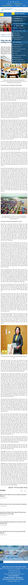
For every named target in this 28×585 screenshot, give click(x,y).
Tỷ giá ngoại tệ (16, 51)
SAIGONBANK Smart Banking (19, 16)
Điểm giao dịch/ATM (17, 44)
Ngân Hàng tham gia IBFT (18, 61)
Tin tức (9, 34)
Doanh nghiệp (19, 25)
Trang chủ (3, 34)
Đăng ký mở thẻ (16, 57)
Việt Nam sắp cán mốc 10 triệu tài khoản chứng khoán (13, 504)
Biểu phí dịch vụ (16, 46)
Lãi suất (14, 53)
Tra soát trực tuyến (18, 3)
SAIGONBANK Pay (17, 18)
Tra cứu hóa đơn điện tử (7, 5)
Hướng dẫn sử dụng (17, 20)
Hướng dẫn (21, 28)
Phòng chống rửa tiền (18, 59)
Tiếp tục (15, 28)
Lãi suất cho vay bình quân (19, 55)
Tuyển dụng (17, 5)
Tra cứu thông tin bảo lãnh (18, 49)
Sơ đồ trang (8, 3)
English (24, 5)
